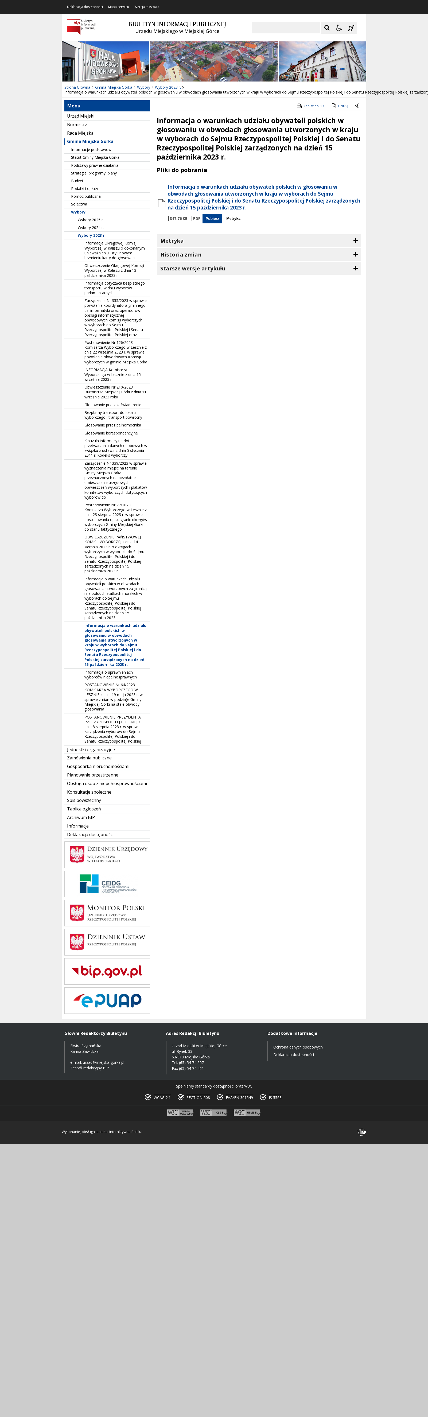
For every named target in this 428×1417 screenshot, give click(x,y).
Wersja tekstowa (146, 7)
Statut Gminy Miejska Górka (95, 157)
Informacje (78, 826)
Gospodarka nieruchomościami (98, 766)
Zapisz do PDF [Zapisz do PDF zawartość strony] (310, 105)
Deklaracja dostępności (85, 7)
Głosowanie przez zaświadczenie (112, 404)
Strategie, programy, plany (94, 173)
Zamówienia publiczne (89, 758)
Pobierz (212, 218)
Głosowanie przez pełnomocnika (112, 425)
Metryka (233, 218)
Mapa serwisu (118, 7)
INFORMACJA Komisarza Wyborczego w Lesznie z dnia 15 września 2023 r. (112, 374)
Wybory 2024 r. (91, 227)
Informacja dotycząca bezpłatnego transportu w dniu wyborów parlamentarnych (114, 288)
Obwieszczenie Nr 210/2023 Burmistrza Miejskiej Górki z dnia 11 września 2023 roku (115, 392)
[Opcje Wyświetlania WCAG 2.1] (339, 28)
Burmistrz (77, 124)
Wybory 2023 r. (92, 235)
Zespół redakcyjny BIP (89, 1067)
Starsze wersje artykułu (192, 268)
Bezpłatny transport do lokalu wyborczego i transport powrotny (113, 415)
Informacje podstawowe (92, 149)
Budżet (77, 180)
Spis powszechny (84, 800)
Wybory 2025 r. (91, 219)
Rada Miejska (80, 133)
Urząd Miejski (80, 116)
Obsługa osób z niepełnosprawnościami (107, 783)
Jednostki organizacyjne (91, 749)
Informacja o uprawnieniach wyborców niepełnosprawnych (110, 675)
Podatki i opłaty (84, 188)
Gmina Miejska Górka (90, 141)
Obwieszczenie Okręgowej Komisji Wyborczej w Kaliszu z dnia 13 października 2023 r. (114, 270)
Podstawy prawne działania (94, 165)
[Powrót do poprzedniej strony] (357, 106)
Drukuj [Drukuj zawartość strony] (339, 105)
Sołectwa (79, 204)
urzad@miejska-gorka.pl (103, 1062)
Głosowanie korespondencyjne (111, 433)
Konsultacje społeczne (89, 792)
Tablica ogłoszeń (84, 809)
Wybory (78, 212)
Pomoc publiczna (86, 196)
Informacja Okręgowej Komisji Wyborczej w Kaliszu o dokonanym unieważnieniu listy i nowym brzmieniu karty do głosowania (114, 250)
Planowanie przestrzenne (92, 775)
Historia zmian (181, 254)
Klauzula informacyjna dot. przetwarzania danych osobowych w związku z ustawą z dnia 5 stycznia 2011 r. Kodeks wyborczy (115, 448)
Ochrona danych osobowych (298, 1047)
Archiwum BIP (81, 817)
